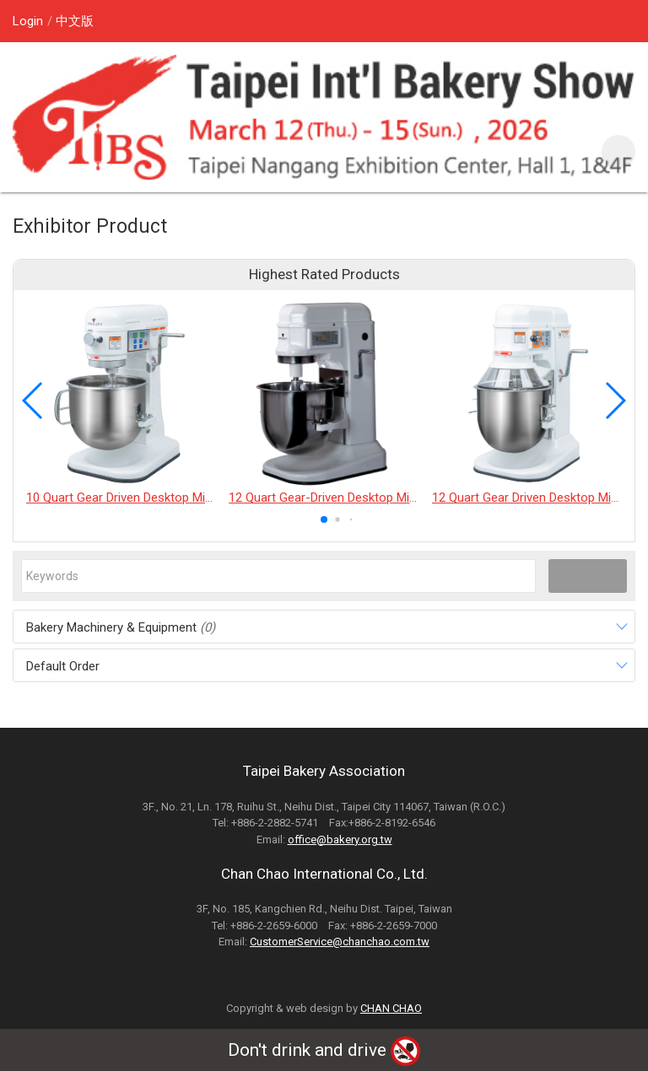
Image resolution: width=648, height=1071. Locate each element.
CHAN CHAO (391, 1008)
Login (28, 21)
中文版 (75, 21)
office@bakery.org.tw (340, 839)
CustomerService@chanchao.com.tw (339, 941)
